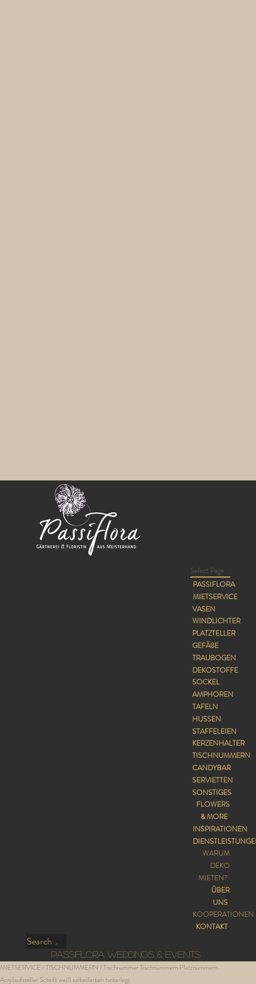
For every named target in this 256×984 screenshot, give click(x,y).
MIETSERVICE (215, 596)
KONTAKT (212, 926)
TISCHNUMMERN (221, 755)
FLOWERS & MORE (213, 810)
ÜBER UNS (220, 896)
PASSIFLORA (214, 584)
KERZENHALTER (218, 743)
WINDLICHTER (216, 621)
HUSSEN (206, 719)
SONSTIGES (211, 792)
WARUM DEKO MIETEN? (214, 865)
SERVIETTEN (212, 780)
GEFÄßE (205, 645)
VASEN (203, 609)
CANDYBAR (211, 768)
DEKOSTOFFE (215, 670)
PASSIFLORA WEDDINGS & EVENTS (125, 954)
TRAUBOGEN (214, 658)
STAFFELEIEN (214, 731)
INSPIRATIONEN (220, 829)
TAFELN (205, 706)
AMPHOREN (212, 694)
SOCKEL (206, 682)
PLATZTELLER (213, 633)
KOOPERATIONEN (223, 914)
